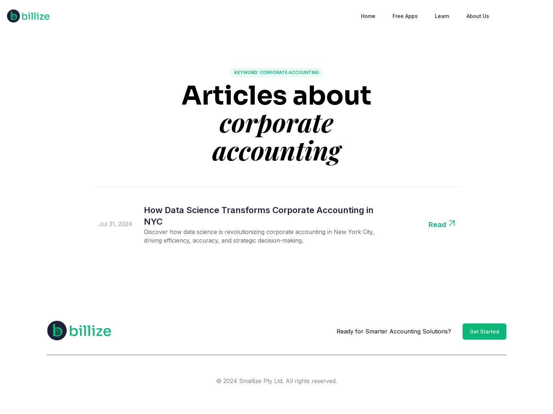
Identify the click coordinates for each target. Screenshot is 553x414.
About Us (478, 16)
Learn (442, 16)
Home (368, 16)
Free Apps (405, 16)
